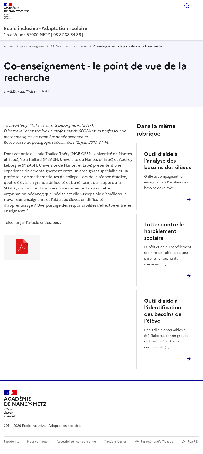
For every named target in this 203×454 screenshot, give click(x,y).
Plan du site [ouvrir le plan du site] (11, 441)
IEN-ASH (46, 91)
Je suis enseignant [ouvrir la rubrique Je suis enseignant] (32, 46)
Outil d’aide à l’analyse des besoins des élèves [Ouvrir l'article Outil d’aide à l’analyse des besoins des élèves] (167, 160)
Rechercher (187, 5)
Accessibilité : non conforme (76, 441)
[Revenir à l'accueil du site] (25, 403)
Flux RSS (193, 441)
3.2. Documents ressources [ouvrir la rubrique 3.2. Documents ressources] (69, 46)
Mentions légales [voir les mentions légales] (115, 441)
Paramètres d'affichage (157, 441)
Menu (196, 5)
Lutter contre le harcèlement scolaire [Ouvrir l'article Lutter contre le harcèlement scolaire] (164, 231)
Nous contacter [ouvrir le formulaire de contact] (38, 441)
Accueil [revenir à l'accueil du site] (9, 46)
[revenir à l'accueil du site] (101, 28)
